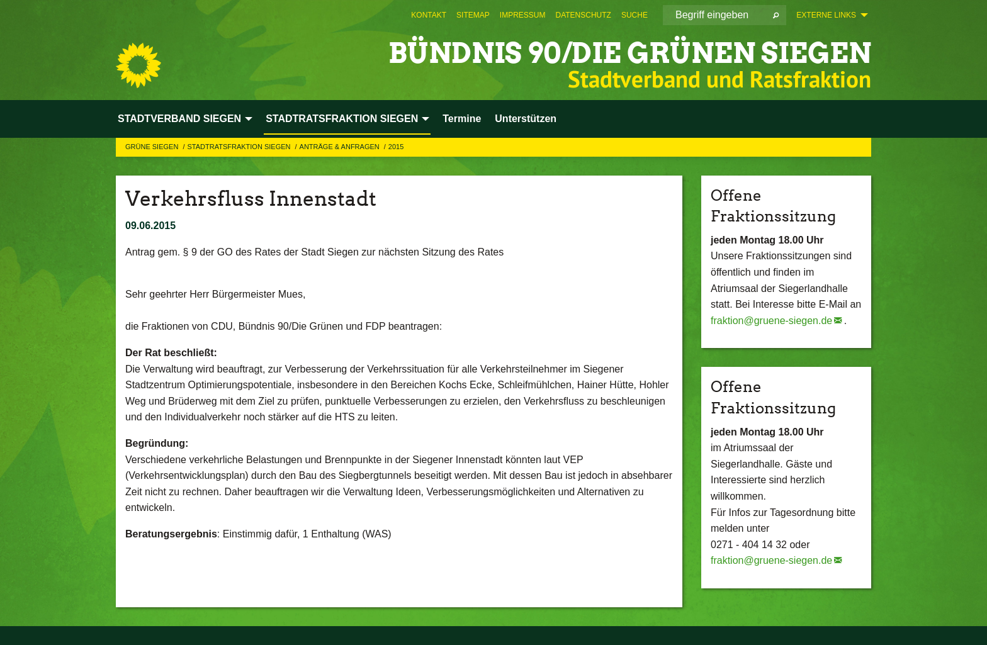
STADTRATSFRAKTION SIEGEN (239, 146)
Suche (634, 15)
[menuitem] (428, 15)
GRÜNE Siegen (152, 146)
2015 (395, 146)
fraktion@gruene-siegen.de (771, 320)
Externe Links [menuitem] (826, 15)
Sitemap (473, 15)
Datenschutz (583, 15)
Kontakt (428, 15)
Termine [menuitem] (462, 118)
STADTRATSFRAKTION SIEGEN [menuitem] (342, 118)
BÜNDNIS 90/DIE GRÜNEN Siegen (629, 53)
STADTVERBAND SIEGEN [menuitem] (179, 118)
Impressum (523, 15)
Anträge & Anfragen (340, 146)
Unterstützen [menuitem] (525, 118)
